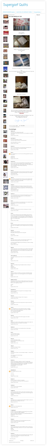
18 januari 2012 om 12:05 (14, 298)
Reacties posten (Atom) (16, 442)
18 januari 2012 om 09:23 (14, 227)
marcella (12, 385)
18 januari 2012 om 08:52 (14, 190)
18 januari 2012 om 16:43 (14, 329)
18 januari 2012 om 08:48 (14, 181)
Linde (11, 307)
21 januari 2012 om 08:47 (14, 436)
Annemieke (12, 425)
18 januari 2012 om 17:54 (14, 357)
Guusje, (12, 247)
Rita (11, 223)
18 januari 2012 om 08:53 (14, 198)
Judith (12, 177)
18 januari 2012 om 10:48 (14, 260)
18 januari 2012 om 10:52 (14, 276)
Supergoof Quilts (15, 5)
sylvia (11, 271)
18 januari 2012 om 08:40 (14, 158)
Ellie (11, 200)
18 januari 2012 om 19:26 (14, 376)
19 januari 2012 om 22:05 (14, 422)
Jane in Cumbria (13, 255)
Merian (12, 338)
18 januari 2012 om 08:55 (14, 210)
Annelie (12, 230)
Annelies (12, 208)
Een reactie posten (12, 438)
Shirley (12, 301)
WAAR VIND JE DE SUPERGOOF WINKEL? (24, 12)
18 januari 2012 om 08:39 (14, 149)
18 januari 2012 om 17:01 (14, 335)
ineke (11, 404)
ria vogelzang (13, 410)
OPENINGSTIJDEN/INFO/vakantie (9, 12)
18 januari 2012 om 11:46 (14, 293)
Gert (11, 398)
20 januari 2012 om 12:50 (14, 430)
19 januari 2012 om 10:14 (14, 407)
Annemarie (12, 161)
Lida (11, 213)
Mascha (12, 263)
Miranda (12, 433)
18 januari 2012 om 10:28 (14, 252)
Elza (11, 332)
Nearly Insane (17, 126)
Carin (11, 238)
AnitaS (12, 315)
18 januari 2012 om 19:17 (14, 367)
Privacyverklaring (37, 12)
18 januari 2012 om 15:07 (14, 324)
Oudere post (32, 440)
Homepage (21, 440)
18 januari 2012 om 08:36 (14, 143)
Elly (11, 320)
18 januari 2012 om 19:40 (14, 382)
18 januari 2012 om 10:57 (14, 286)
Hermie (12, 295)
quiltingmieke (13, 370)
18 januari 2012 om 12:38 (14, 312)
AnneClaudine (13, 289)
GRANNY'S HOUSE (13, 279)
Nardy (11, 170)
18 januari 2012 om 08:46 (14, 167)
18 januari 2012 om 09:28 (14, 235)
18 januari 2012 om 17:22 (14, 348)
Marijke (12, 184)
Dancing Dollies (13, 126)
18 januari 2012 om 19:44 (14, 387)
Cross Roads (12, 138)
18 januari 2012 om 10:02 (14, 244)
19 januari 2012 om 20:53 (14, 416)
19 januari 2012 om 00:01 (14, 395)
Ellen (11, 152)
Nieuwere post (11, 440)
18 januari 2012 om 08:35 (14, 135)
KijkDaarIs (12, 131)
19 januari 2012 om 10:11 (14, 402)
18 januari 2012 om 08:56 (14, 220)
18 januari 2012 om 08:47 (14, 174)
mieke (12, 345)
